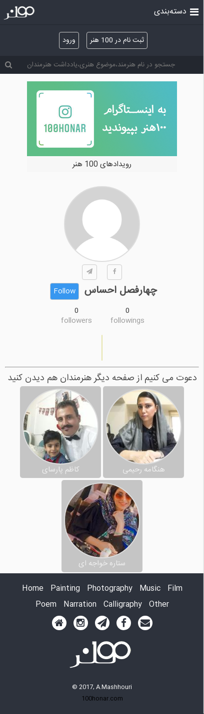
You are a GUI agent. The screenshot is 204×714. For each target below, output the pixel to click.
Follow (65, 291)
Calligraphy (123, 605)
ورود (69, 40)
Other (159, 605)
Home (33, 589)
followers (76, 321)
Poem (46, 605)
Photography (109, 589)
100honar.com (102, 698)
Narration (80, 605)
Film (175, 589)
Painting (65, 589)
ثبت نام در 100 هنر (117, 40)
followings (127, 321)
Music (150, 589)
